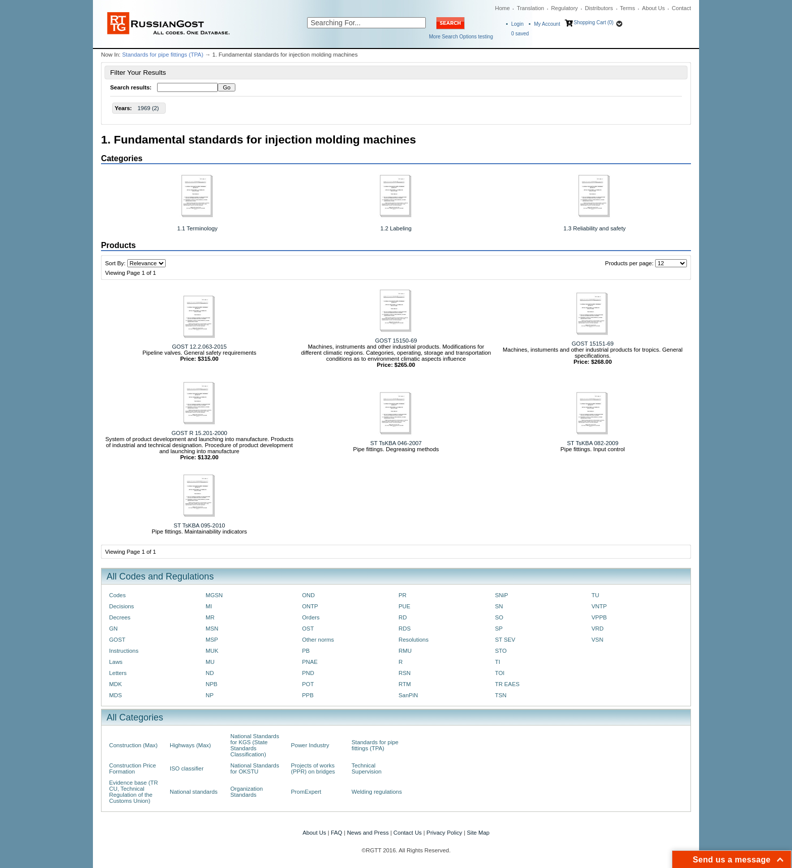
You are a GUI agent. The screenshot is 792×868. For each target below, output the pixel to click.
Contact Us (407, 833)
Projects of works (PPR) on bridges (313, 768)
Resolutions (413, 640)
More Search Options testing (461, 36)
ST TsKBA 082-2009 (592, 443)
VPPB (599, 617)
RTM (405, 684)
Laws (116, 662)
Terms (627, 8)
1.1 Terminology (197, 228)
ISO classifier (187, 768)
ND (210, 673)
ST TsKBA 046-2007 (396, 443)
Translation (530, 8)
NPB (211, 684)
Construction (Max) (133, 745)
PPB (308, 695)
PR (403, 595)
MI (209, 606)
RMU (405, 651)
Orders (311, 617)
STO (501, 651)
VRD (597, 628)
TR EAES (507, 684)
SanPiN (408, 695)
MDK (115, 684)
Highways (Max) (190, 745)
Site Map (478, 833)
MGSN (214, 595)
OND (308, 595)
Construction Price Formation (132, 768)
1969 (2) (148, 108)
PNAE (310, 662)
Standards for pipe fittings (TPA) (163, 55)
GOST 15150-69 (396, 340)
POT (308, 684)
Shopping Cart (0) (594, 22)
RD (403, 617)
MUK (212, 651)
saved (520, 33)
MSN (212, 628)
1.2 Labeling (396, 228)
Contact (681, 8)
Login (517, 24)
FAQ (336, 833)
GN (113, 628)
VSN (597, 640)
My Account (547, 24)
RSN (405, 673)
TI (497, 662)
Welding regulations (377, 792)
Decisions (121, 606)
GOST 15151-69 (593, 344)
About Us (653, 8)
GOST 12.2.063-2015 (199, 347)
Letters (118, 673)
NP (210, 695)
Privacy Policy (444, 833)
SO (499, 617)
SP (499, 628)
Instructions (123, 651)
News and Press (368, 833)
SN (499, 606)
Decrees (119, 617)
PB (306, 651)
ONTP (310, 606)
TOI (500, 673)
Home (502, 8)
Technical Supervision (366, 768)
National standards (194, 792)
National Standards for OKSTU (254, 768)
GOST (117, 640)
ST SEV (505, 640)
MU (210, 662)
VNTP (599, 606)
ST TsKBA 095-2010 (199, 525)
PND (308, 673)
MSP (212, 640)
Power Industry (310, 745)
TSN (501, 695)
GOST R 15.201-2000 (199, 433)
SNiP (501, 595)
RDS (405, 628)
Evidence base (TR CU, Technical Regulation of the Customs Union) (133, 792)
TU (595, 595)
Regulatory (564, 8)
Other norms (318, 640)
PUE (404, 606)
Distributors (599, 8)
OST (308, 628)
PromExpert (306, 792)
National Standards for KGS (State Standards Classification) (254, 745)
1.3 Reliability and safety (595, 228)
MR (210, 617)
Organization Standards (246, 792)
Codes (117, 595)
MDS (115, 695)
